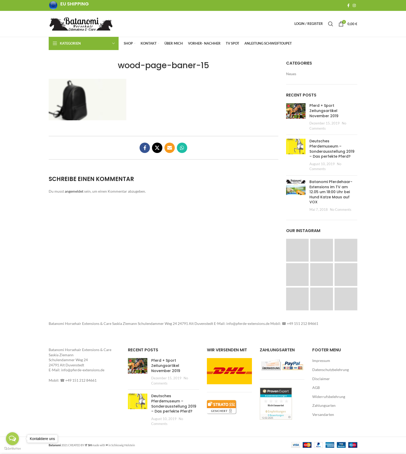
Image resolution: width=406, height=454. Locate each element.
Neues (291, 75)
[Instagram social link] (354, 5)
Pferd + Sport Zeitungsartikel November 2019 (323, 111)
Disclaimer (321, 380)
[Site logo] (81, 24)
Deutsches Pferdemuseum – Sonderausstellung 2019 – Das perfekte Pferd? (331, 149)
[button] (87, 100)
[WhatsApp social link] (182, 149)
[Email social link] (169, 149)
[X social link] (157, 149)
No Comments (340, 211)
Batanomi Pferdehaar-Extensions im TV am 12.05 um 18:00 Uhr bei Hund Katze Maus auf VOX (330, 193)
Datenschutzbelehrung (330, 370)
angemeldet (74, 192)
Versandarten (323, 415)
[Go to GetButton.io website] (12, 448)
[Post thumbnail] (296, 118)
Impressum (321, 361)
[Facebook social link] (348, 5)
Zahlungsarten (324, 406)
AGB (316, 388)
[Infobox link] (69, 5)
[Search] (330, 24)
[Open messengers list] (12, 438)
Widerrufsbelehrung (328, 397)
